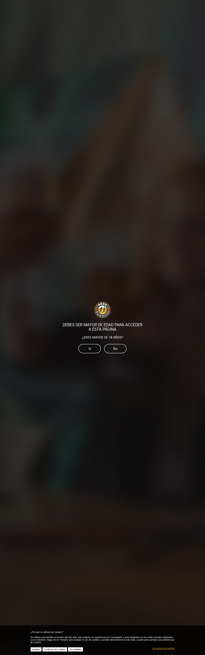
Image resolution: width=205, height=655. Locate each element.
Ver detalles (75, 649)
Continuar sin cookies (55, 649)
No (115, 349)
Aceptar (36, 649)
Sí (89, 349)
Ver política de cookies (163, 648)
